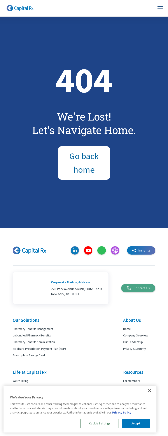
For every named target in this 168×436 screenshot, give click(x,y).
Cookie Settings (99, 423)
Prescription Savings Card (29, 355)
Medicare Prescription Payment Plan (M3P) (39, 349)
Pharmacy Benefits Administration (34, 342)
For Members (131, 381)
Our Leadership (133, 342)
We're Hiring (20, 381)
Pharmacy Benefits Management (33, 329)
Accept (135, 423)
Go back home (84, 163)
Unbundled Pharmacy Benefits (32, 335)
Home (127, 329)
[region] (80, 409)
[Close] (149, 390)
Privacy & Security (134, 349)
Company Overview (135, 335)
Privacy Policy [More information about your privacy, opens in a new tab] (121, 412)
